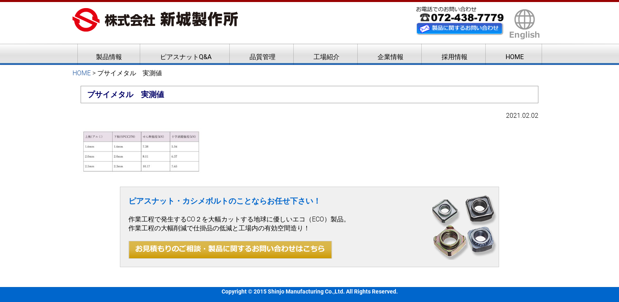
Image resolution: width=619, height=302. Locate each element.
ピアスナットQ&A (185, 57)
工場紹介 (326, 57)
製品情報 (109, 57)
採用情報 (454, 57)
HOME (515, 57)
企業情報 (390, 57)
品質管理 (262, 57)
